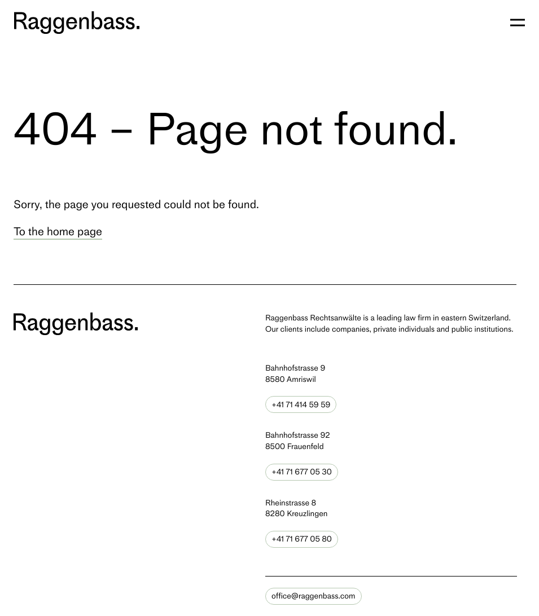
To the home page (58, 231)
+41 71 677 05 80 (301, 539)
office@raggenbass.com (313, 596)
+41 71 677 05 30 (301, 472)
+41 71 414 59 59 (300, 405)
